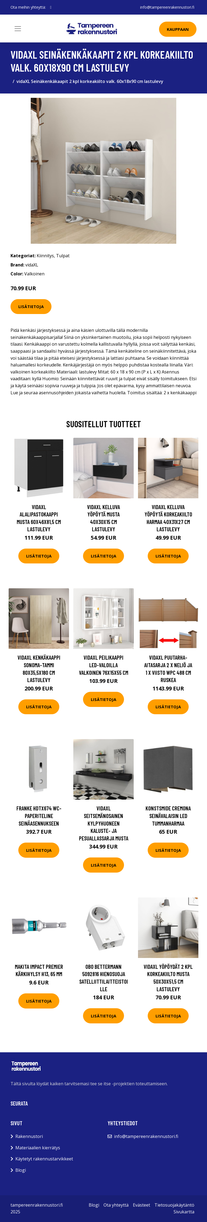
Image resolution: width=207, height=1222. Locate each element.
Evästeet (141, 1205)
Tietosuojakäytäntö (174, 1205)
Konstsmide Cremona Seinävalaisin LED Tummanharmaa (168, 815)
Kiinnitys (45, 256)
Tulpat (63, 256)
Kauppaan (178, 29)
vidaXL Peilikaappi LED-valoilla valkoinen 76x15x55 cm (103, 665)
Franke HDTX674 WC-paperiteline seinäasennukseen (38, 815)
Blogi (20, 1170)
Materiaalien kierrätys (37, 1148)
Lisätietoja (31, 306)
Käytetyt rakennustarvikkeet (44, 1159)
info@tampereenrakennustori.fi (167, 7)
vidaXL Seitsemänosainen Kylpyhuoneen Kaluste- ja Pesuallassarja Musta (103, 823)
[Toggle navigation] (18, 29)
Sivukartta (184, 1212)
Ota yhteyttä (116, 1205)
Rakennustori (29, 1136)
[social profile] (51, 7)
